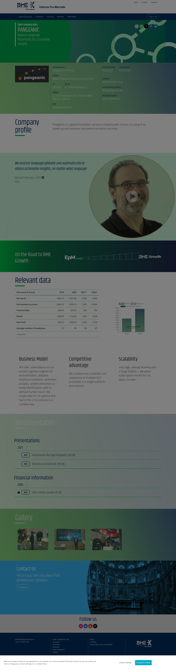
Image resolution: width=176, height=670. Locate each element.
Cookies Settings (125, 662)
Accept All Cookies (143, 662)
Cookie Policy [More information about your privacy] (42, 664)
